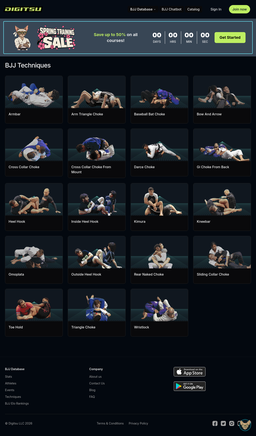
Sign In (216, 9)
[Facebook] (214, 423)
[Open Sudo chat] (245, 425)
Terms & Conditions (110, 423)
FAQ (92, 396)
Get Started (230, 37)
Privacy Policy (138, 423)
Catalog (193, 9)
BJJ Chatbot (171, 9)
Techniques (13, 396)
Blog (92, 390)
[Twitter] (223, 423)
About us (95, 376)
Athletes (10, 383)
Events (9, 390)
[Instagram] (231, 423)
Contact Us (97, 383)
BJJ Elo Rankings (17, 403)
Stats (8, 376)
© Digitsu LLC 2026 (18, 423)
